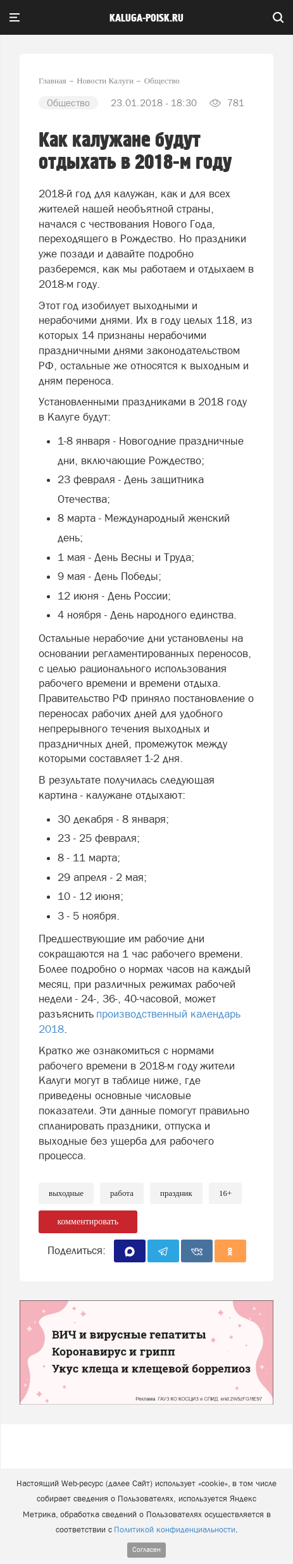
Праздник (176, 1193)
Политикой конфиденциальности (174, 1529)
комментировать (87, 1221)
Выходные (66, 1193)
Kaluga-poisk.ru (146, 18)
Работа (122, 1193)
